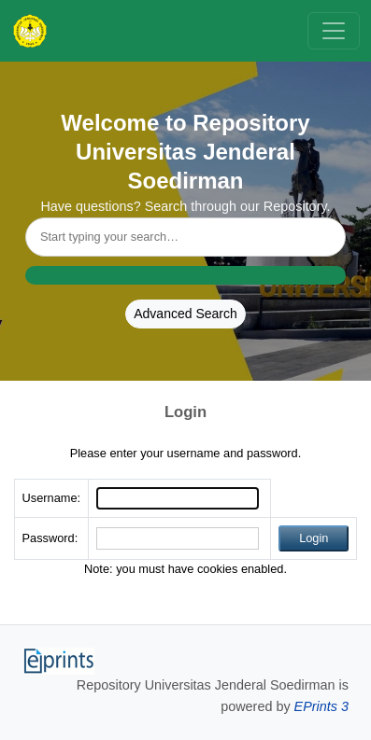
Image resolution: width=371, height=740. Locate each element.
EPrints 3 (321, 706)
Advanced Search (185, 313)
